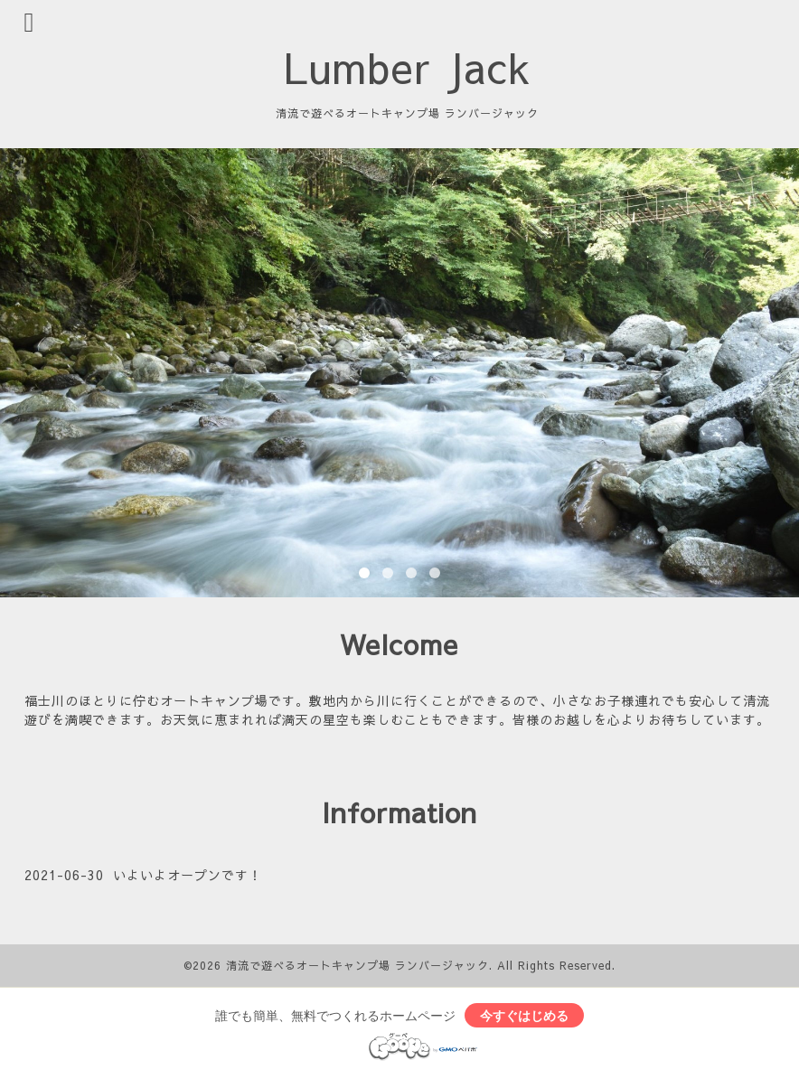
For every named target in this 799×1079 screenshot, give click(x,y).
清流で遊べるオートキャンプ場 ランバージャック (357, 965)
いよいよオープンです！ (187, 875)
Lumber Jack (407, 66)
